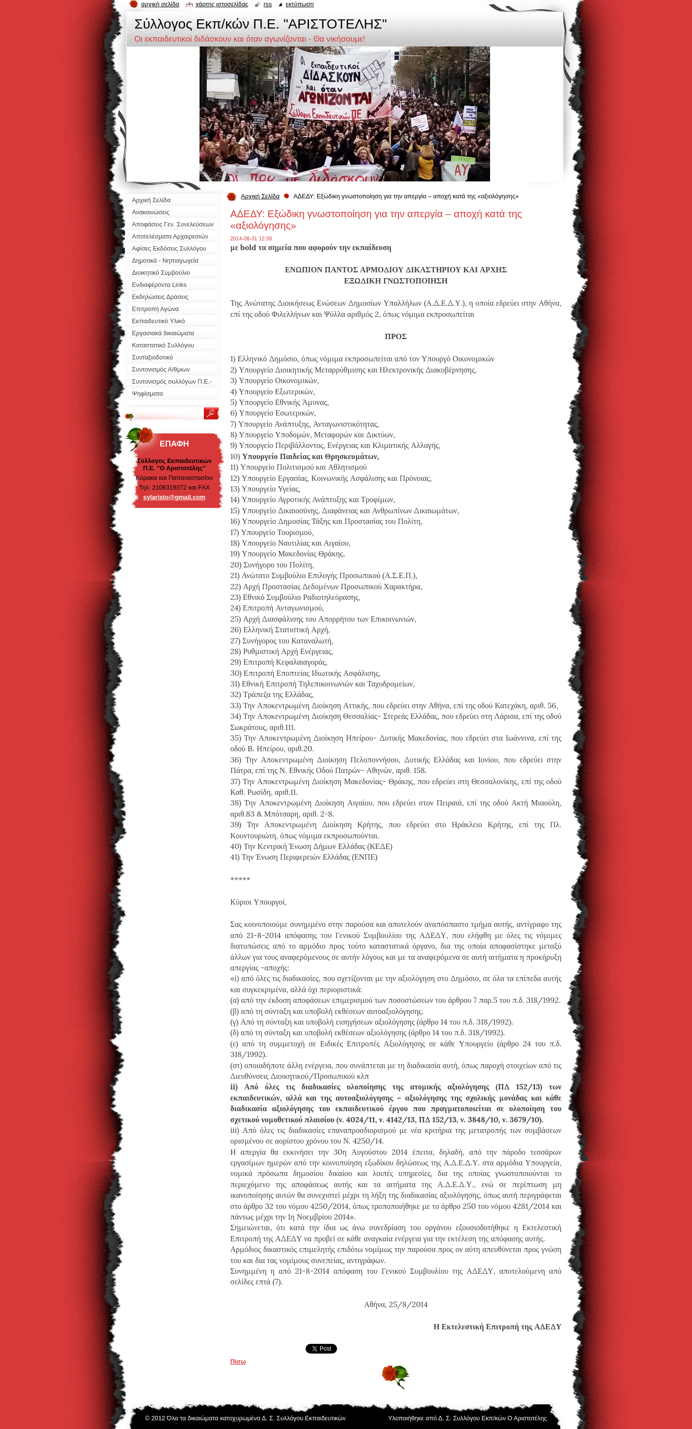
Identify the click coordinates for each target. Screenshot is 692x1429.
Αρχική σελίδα (160, 4)
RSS (267, 4)
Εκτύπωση (300, 4)
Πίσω (238, 1361)
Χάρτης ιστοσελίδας (222, 4)
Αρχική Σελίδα (260, 196)
